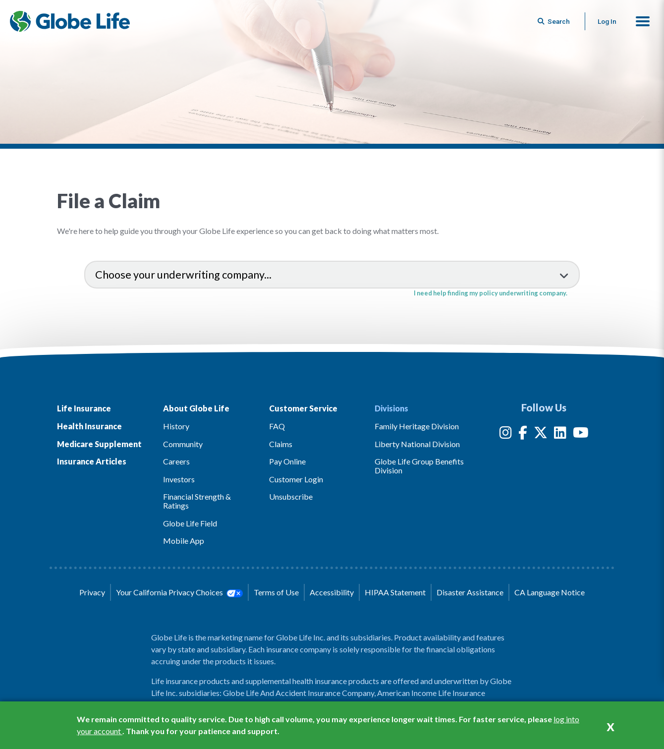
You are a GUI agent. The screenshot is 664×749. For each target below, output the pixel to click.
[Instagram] (505, 434)
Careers (176, 461)
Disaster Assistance (470, 592)
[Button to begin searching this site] (554, 21)
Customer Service (303, 408)
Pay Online (287, 461)
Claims (280, 444)
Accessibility (332, 592)
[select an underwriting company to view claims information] (332, 274)
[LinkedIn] (560, 434)
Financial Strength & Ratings (197, 501)
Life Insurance (84, 408)
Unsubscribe (291, 496)
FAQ (277, 426)
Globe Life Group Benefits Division (419, 466)
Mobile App (183, 540)
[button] (642, 21)
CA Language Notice (549, 592)
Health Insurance (89, 426)
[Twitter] (541, 434)
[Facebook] (522, 434)
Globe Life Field (190, 523)
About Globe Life (196, 408)
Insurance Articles (91, 461)
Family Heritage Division (417, 426)
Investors (179, 479)
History (176, 426)
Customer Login (296, 479)
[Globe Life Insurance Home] (70, 21)
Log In (607, 21)
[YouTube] (581, 434)
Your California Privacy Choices (179, 592)
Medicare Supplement (99, 444)
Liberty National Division (417, 444)
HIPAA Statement (395, 592)
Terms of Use (276, 592)
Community (183, 444)
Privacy (92, 592)
